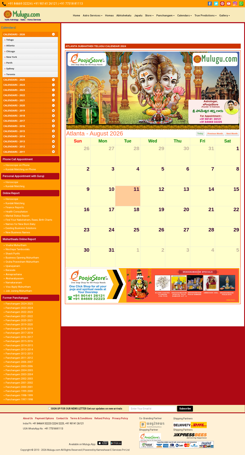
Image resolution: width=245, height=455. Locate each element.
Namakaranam (14, 282)
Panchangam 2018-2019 (19, 328)
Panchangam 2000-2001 (19, 387)
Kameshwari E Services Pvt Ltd (112, 450)
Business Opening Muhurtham (22, 257)
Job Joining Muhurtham (19, 290)
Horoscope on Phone (18, 165)
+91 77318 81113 (71, 3)
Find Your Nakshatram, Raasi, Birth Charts (29, 219)
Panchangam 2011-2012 (19, 357)
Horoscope (12, 182)
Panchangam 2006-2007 (19, 361)
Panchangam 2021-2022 (19, 316)
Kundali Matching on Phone (21, 169)
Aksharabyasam (15, 278)
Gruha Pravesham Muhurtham (22, 261)
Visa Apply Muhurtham (18, 286)
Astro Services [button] (92, 15)
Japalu (138, 15)
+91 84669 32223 (41, 423)
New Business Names (18, 232)
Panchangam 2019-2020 (19, 324)
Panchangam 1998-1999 (19, 395)
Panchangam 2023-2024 (19, 307)
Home (77, 15)
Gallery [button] (224, 15)
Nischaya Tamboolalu (18, 249)
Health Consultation (17, 211)
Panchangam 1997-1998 (19, 399)
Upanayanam (13, 266)
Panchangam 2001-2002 (19, 382)
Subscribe (185, 408)
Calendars (8, 27)
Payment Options (44, 418)
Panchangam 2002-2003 (19, 378)
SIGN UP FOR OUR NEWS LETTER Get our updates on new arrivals (86, 408)
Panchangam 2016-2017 (19, 337)
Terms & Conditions (81, 418)
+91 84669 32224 (20, 3)
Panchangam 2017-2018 (19, 332)
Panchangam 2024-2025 (19, 303)
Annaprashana (14, 274)
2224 (55, 423)
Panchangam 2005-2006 (19, 366)
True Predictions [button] (205, 15)
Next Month (232, 133)
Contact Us (62, 418)
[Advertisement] (153, 34)
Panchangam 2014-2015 (19, 345)
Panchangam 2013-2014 (19, 349)
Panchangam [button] (165, 15)
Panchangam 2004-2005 (19, 370)
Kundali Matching (15, 186)
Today (200, 133)
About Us (28, 418)
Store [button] (149, 15)
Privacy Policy (120, 418)
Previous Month (215, 133)
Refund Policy (102, 418)
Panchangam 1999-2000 (19, 391)
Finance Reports (15, 207)
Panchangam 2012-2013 (19, 353)
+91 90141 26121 (46, 3)
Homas (109, 15)
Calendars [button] (184, 15)
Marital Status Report (17, 215)
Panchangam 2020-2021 (19, 320)
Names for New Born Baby (20, 224)
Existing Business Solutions (21, 228)
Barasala (10, 270)
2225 (61, 423)
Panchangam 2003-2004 (19, 374)
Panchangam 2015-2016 (19, 341)
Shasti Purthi (13, 253)
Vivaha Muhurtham (16, 245)
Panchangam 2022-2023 (19, 312)
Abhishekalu (123, 15)
